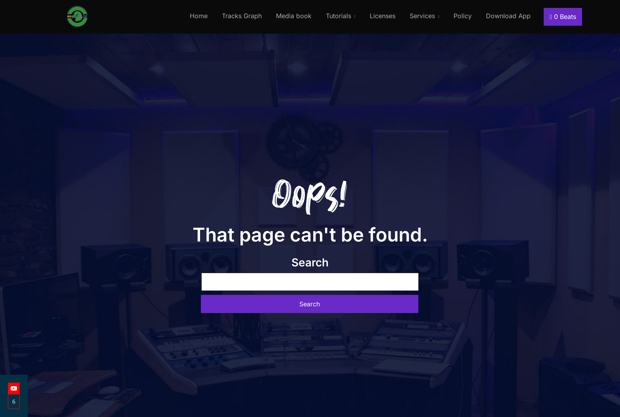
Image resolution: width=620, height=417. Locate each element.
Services (422, 16)
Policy (463, 16)
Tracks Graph (242, 16)
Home (199, 16)
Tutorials (338, 16)
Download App (508, 16)
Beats (563, 17)
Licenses (382, 16)
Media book (294, 16)
